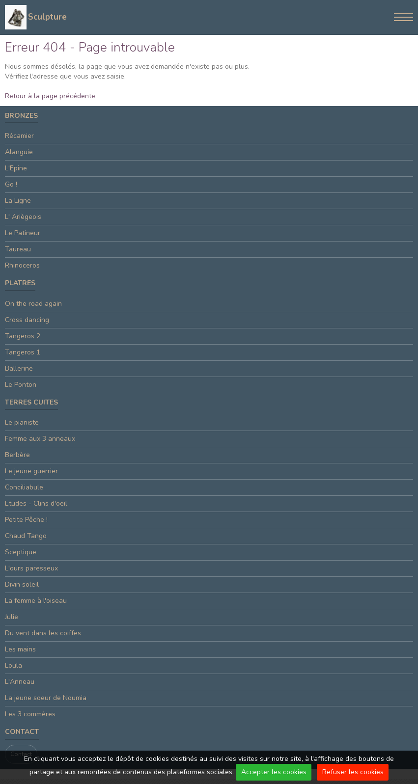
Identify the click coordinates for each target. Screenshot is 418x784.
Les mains (20, 649)
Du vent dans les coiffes (43, 633)
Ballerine (19, 368)
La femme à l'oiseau (36, 600)
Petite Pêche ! (26, 519)
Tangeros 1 (22, 352)
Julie (11, 617)
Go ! (11, 184)
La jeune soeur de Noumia (45, 698)
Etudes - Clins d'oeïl (36, 503)
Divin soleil (22, 584)
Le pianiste (22, 422)
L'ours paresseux (31, 568)
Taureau (18, 249)
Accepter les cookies (274, 772)
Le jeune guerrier (31, 471)
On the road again (33, 303)
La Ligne (18, 200)
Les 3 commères (30, 714)
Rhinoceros (22, 265)
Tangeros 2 (22, 336)
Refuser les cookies (353, 772)
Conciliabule (24, 487)
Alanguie (19, 152)
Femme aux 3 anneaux (40, 438)
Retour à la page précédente (50, 96)
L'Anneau (19, 681)
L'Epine (16, 168)
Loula (13, 665)
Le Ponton (20, 384)
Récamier (19, 135)
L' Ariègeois (23, 216)
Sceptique (20, 552)
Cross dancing (27, 319)
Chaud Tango (26, 536)
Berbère (17, 455)
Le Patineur (22, 233)
